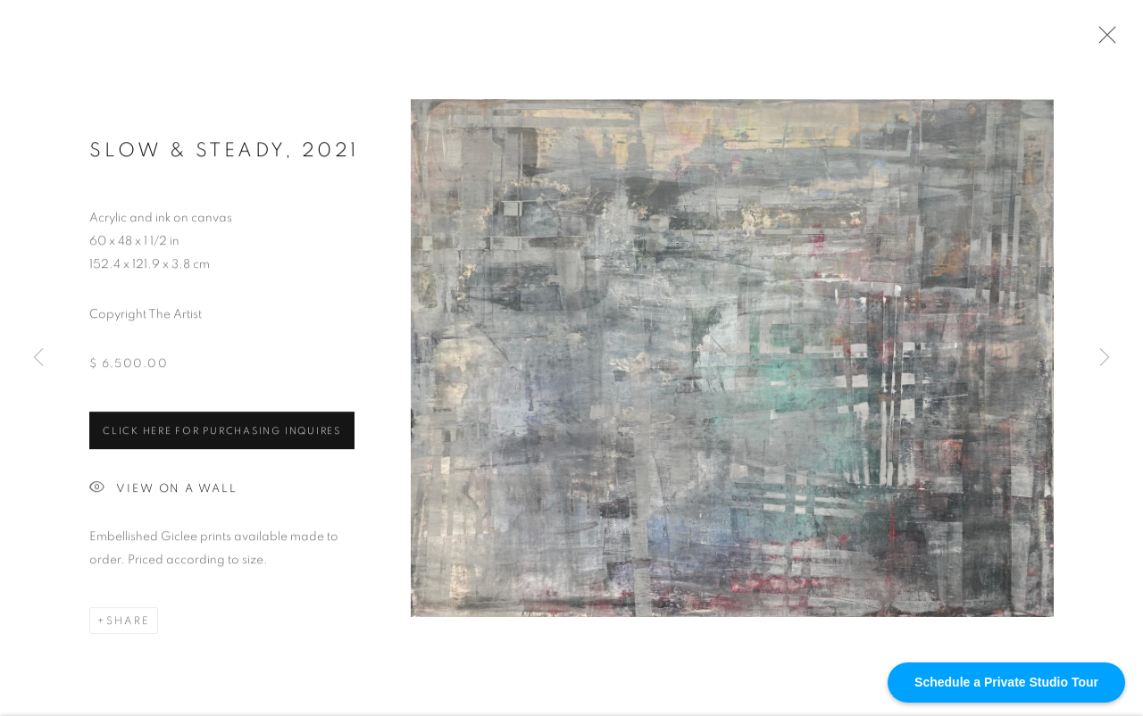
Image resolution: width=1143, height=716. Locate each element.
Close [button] (1102, 40)
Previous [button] (38, 357)
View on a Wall (163, 491)
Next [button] (1104, 357)
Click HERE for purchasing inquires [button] (222, 432)
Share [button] (128, 622)
